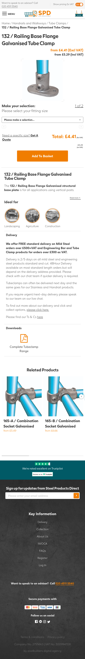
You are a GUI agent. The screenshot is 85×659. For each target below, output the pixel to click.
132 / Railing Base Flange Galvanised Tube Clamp (36, 27)
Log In (42, 565)
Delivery (42, 522)
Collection (42, 529)
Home (6, 23)
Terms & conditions (32, 637)
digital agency (52, 650)
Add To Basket (42, 156)
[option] (42, 120)
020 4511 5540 (10, 6)
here (40, 317)
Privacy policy (56, 637)
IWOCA (42, 543)
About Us (42, 536)
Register (42, 558)
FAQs (42, 550)
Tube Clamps (57, 23)
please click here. (38, 309)
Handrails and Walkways (29, 23)
